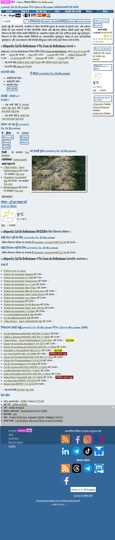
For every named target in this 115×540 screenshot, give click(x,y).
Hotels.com (8, 137)
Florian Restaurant (101, 107)
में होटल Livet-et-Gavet (15, 271)
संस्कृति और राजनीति (73, 11)
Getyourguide (20, 159)
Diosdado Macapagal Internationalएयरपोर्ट (85, 21)
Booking (24, 137)
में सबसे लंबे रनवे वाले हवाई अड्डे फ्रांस (15, 117)
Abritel (24, 142)
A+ (5, 15)
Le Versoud (16, 58)
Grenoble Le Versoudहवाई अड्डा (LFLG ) (22, 350)
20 (94, 39)
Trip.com (19, 174)
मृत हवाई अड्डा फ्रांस (25, 389)
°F (26, 15)
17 (105, 36)
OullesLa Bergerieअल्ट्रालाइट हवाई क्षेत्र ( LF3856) (27, 337)
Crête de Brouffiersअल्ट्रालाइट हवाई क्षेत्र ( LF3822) (27, 374)
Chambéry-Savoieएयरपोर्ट (53, 21)
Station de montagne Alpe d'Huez (20, 287)
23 (102, 39)
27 (94, 41)
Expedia (6, 142)
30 (102, 41)
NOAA (24, 404)
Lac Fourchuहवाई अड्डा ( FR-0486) (20, 353)
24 (105, 39)
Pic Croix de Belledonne (54, 51)
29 (100, 41)
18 (108, 36)
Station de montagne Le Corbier (19, 311)
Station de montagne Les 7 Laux (20, 284)
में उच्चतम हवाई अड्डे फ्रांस (15, 106)
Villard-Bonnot (75, 54)
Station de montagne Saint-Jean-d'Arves (24, 307)
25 (108, 39)
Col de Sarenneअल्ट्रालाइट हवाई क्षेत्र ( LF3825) (26, 367)
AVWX (24, 401)
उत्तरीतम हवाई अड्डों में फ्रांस (28, 62)
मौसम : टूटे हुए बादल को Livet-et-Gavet (14, 204)
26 (111, 39)
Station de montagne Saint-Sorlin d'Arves (24, 294)
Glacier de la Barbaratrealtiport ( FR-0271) (25, 343)
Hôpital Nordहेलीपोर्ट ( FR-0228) (19, 384)
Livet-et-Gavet (79, 51)
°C (23, 15)
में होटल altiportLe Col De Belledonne (50, 73)
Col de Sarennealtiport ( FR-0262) (20, 363)
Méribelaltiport (11, 187)
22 (100, 39)
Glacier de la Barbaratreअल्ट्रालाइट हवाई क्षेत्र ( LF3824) (30, 347)
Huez (31, 54)
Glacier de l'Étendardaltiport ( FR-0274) (23, 360)
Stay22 (6, 147)
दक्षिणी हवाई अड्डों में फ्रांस (56, 62)
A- (2, 15)
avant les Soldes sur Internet (101, 56)
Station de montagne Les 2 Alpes (20, 297)
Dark (18, 15)
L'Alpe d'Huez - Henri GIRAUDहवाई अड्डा (23, 321)
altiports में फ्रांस (24, 66)
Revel (12, 54)
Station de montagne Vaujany (18, 274)
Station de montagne (14, 301)
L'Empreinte (98, 104)
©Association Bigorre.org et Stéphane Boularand (58, 500)
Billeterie (97, 25)
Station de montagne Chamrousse (21, 281)
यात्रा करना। (7, 196)
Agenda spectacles (101, 20)
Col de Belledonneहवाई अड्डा (17, 318)
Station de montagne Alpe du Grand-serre (24, 291)
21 (97, 39)
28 (97, 41)
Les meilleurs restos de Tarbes (102, 98)
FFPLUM (39, 401)
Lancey (51, 54)
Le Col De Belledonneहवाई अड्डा (19, 314)
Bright (12, 15)
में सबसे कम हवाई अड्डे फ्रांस (15, 109)
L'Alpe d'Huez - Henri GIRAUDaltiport (14, 169)
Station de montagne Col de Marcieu (22, 304)
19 (111, 36)
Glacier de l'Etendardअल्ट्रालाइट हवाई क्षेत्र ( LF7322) (28, 357)
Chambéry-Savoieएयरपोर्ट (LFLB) (50, 242)
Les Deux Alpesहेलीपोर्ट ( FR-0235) (20, 380)
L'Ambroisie (98, 113)
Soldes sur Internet (102, 48)
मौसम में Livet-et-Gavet (102, 67)
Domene (40, 58)
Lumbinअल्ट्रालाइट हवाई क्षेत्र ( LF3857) (22, 370)
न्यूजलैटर (12, 446)
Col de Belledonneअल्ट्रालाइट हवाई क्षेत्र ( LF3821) (27, 333)
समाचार (9, 11)
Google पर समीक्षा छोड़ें (83, 495)
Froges (61, 58)
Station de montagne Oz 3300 (18, 277)
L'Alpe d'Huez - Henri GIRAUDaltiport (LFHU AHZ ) (28, 340)
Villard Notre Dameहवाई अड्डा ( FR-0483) (23, 377)
